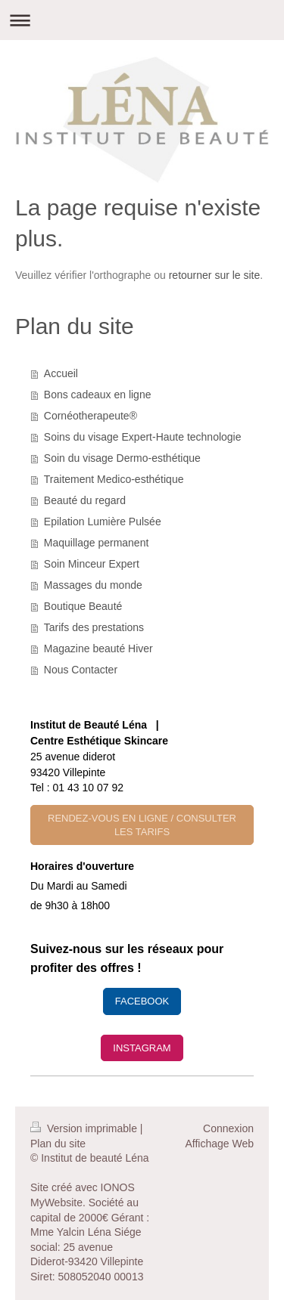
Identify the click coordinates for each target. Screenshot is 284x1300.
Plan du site (58, 1144)
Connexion (228, 1128)
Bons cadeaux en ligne (97, 394)
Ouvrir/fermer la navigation (142, 20)
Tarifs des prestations (94, 627)
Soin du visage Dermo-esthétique (122, 458)
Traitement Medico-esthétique (114, 479)
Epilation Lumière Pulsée (102, 521)
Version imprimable (85, 1128)
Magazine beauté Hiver (98, 648)
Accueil (61, 373)
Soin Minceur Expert (91, 564)
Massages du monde (93, 585)
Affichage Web (219, 1144)
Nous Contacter (80, 670)
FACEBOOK (142, 1001)
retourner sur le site (215, 275)
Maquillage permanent (96, 543)
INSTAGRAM (141, 1048)
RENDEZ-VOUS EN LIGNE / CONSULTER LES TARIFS (142, 824)
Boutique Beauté (83, 606)
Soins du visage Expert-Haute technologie (143, 437)
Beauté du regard (85, 500)
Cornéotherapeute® (90, 416)
